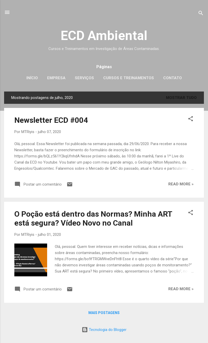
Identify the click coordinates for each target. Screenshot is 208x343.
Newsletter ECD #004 (51, 120)
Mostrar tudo (181, 97)
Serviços (84, 78)
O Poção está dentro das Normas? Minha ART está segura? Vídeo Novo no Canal (93, 218)
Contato (172, 78)
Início (32, 78)
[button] (191, 120)
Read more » (181, 184)
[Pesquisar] (201, 14)
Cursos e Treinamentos (128, 78)
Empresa (56, 78)
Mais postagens (104, 313)
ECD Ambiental (104, 35)
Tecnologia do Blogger (104, 329)
